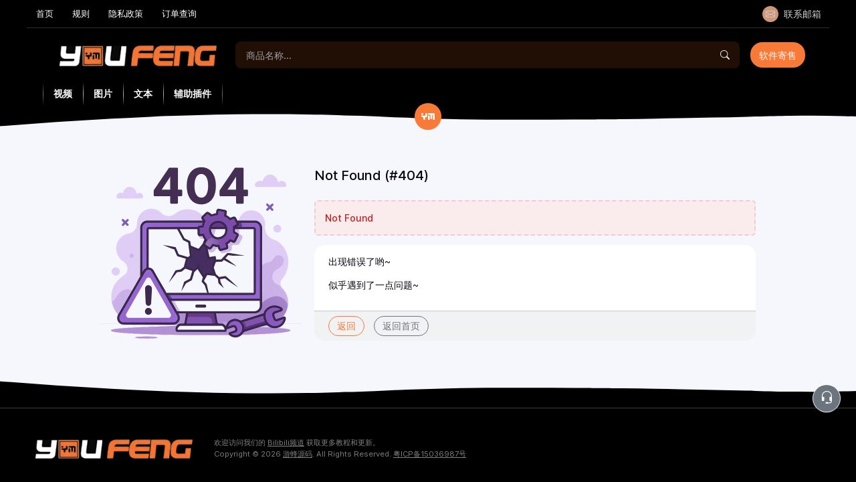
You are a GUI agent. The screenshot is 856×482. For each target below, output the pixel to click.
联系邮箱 (791, 14)
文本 (143, 94)
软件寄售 (777, 55)
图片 (103, 94)
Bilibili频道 (286, 442)
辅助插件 (192, 94)
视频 (63, 94)
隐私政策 (125, 13)
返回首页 (401, 325)
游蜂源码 (297, 454)
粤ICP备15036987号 (429, 454)
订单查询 (179, 13)
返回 (346, 325)
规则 (81, 13)
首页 (45, 13)
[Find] (725, 55)
